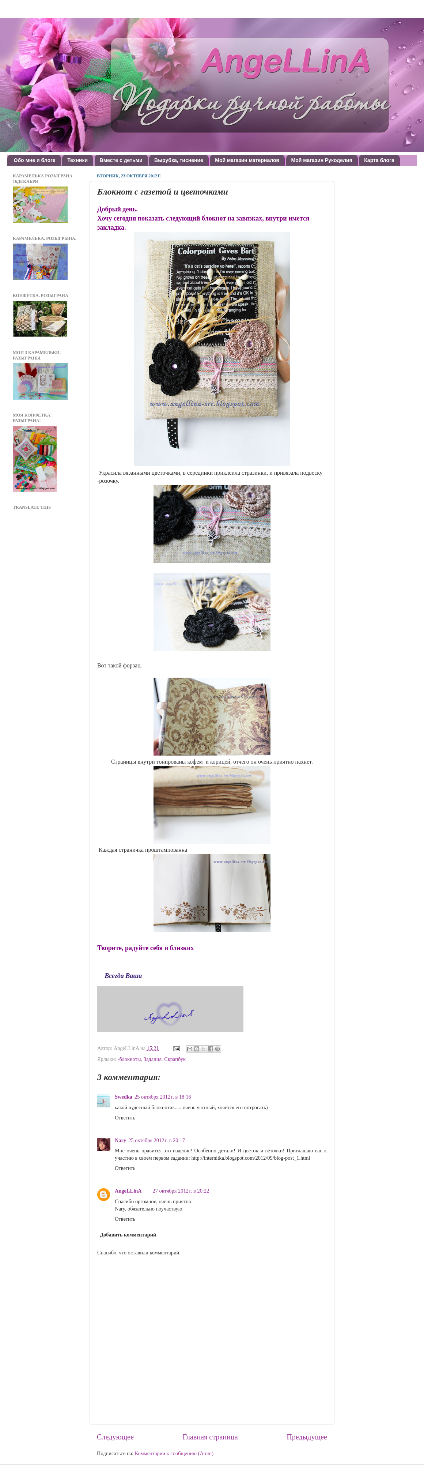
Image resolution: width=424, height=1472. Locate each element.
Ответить (125, 1118)
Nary (120, 1140)
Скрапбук (175, 1059)
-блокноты (129, 1059)
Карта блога (379, 160)
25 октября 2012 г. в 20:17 (156, 1140)
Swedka (123, 1097)
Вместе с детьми (121, 160)
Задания (153, 1059)
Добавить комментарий (128, 1235)
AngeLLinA (128, 1191)
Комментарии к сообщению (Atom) (174, 1453)
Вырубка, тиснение (178, 160)
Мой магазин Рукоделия (321, 160)
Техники (77, 160)
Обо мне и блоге (35, 160)
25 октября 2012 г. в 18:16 (163, 1097)
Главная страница (210, 1437)
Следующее (115, 1437)
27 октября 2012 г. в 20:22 (181, 1191)
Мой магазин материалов (247, 160)
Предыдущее (307, 1437)
